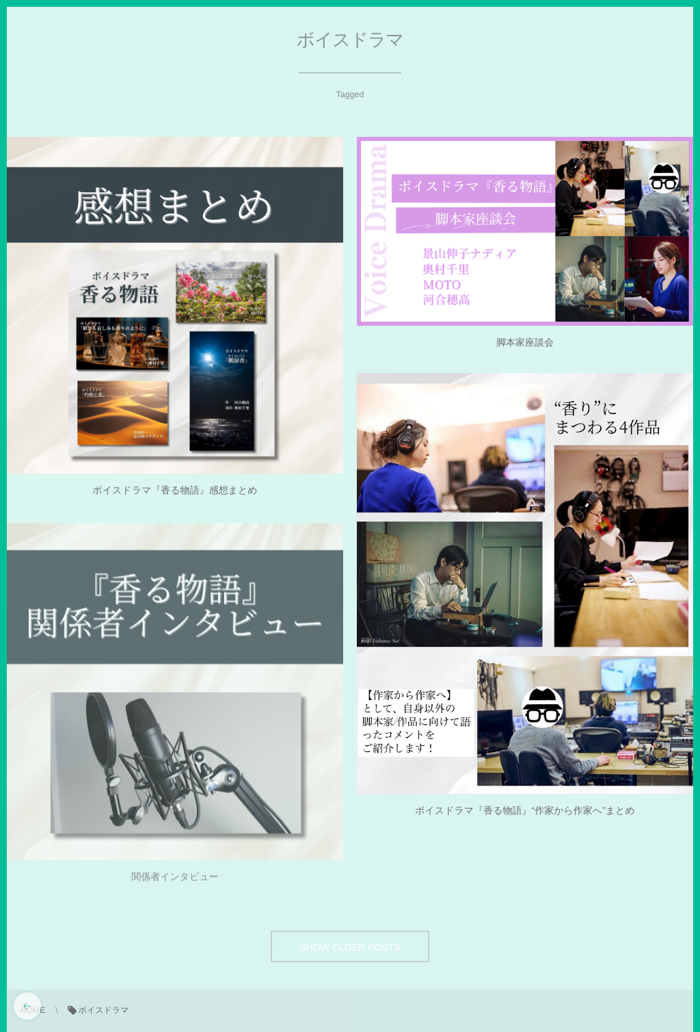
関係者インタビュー (175, 880)
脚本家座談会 (525, 342)
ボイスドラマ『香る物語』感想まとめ (174, 490)
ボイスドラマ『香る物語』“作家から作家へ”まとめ (525, 810)
